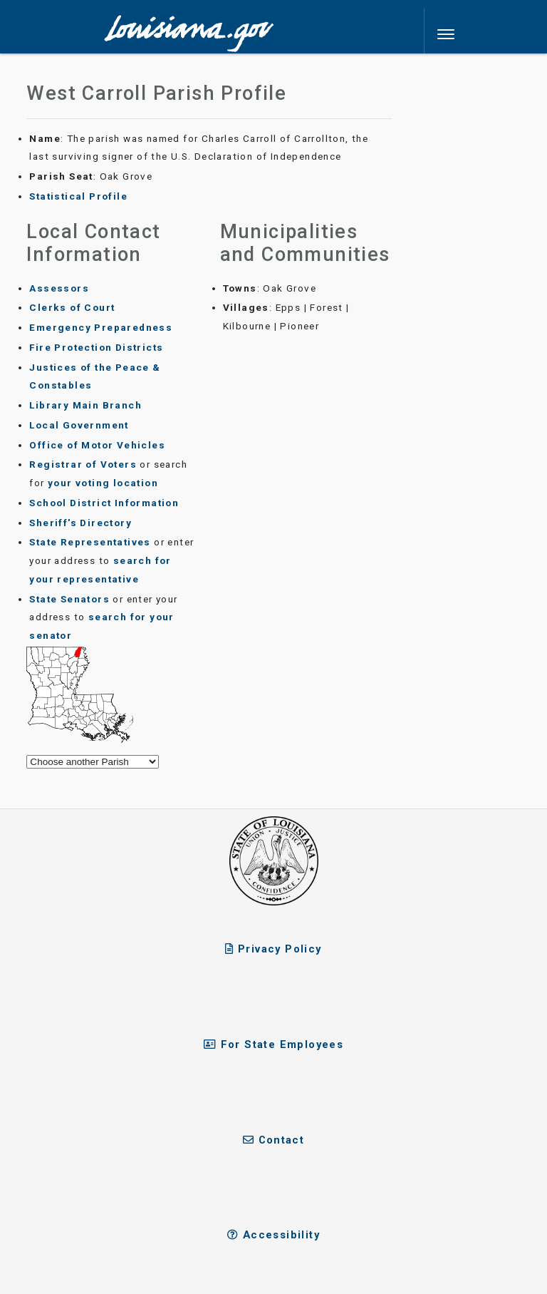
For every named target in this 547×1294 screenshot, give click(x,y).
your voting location (103, 482)
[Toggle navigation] (446, 34)
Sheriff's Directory (80, 522)
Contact (274, 1140)
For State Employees (273, 1044)
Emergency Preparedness (100, 327)
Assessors (59, 288)
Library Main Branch (85, 405)
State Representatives (89, 542)
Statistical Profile (78, 196)
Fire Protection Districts (96, 347)
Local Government (78, 425)
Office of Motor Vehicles (97, 445)
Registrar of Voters (83, 464)
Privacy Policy (273, 949)
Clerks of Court (72, 307)
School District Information (104, 502)
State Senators (69, 599)
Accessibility (273, 1234)
